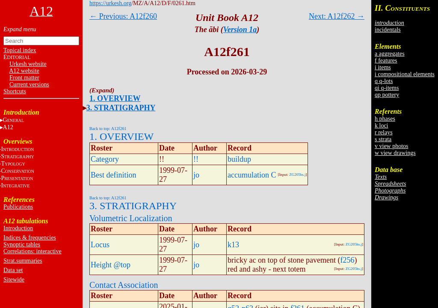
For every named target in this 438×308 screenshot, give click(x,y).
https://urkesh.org (110, 3)
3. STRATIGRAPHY (121, 108)
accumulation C (252, 175)
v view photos (391, 146)
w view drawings (395, 153)
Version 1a (240, 29)
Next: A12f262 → (336, 16)
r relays (384, 132)
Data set (13, 270)
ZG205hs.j (297, 174)
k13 (233, 244)
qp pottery (387, 95)
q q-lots (384, 81)
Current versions (29, 84)
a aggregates (390, 53)
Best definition (113, 175)
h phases (385, 119)
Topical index (19, 50)
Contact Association (123, 285)
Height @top (110, 265)
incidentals (388, 30)
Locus (100, 244)
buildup (239, 159)
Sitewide (13, 279)
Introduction (18, 228)
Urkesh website (28, 64)
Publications (18, 207)
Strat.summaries (22, 261)
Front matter (24, 77)
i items (383, 67)
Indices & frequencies (29, 237)
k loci (381, 125)
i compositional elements (405, 74)
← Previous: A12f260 (123, 16)
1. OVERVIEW (114, 98)
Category (105, 159)
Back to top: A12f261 (107, 128)
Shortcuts (14, 91)
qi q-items (387, 88)
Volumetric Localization (130, 218)
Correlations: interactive (32, 251)
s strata (383, 139)
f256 (347, 260)
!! (195, 159)
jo (196, 175)
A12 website (24, 71)
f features (386, 60)
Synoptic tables (21, 244)
